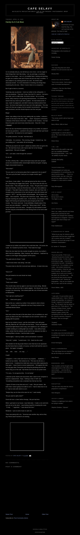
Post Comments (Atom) (21, 518)
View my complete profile (60, 34)
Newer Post (9, 514)
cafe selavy (40, 8)
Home (27, 514)
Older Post (45, 514)
